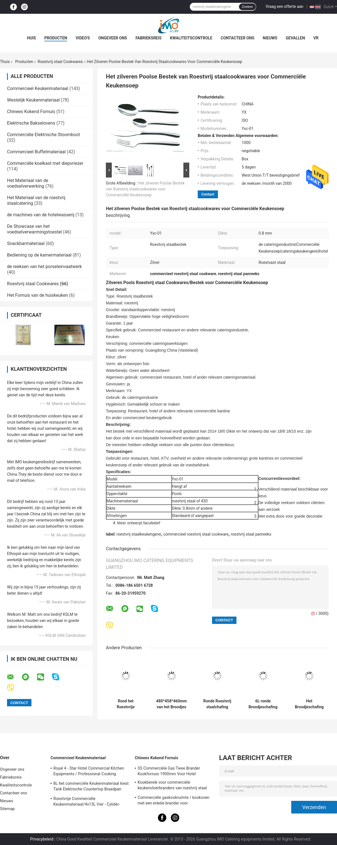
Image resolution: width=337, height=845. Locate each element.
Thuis (5, 61)
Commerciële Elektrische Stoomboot (43, 134)
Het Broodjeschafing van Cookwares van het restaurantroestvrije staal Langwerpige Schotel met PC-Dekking (309, 704)
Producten (55, 38)
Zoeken (247, 7)
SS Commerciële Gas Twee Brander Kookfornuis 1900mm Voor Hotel (169, 771)
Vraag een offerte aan (284, 6)
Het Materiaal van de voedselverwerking (27, 183)
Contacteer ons (237, 38)
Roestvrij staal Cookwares (60, 61)
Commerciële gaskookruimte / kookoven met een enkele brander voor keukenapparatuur (173, 801)
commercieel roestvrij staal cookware (195, 534)
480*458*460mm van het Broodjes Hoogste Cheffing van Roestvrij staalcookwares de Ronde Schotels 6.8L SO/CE (171, 704)
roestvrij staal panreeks (251, 534)
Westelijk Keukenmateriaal (33, 100)
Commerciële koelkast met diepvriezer (45, 163)
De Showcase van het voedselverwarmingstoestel (34, 229)
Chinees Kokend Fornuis (31, 111)
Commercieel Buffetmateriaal (36, 151)
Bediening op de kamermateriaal (39, 255)
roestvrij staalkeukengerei (139, 534)
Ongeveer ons (112, 38)
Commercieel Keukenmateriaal (37, 88)
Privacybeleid (41, 839)
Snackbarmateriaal (26, 243)
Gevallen (295, 38)
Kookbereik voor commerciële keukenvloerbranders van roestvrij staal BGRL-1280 (172, 786)
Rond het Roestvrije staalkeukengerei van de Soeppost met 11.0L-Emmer (126, 704)
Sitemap (7, 808)
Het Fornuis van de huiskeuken (37, 295)
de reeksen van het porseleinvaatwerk (44, 266)
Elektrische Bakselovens (31, 123)
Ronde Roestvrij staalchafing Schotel (217, 704)
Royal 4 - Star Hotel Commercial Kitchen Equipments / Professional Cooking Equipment (88, 772)
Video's (83, 38)
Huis (31, 38)
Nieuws (270, 38)
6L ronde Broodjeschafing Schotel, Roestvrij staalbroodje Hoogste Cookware (263, 704)
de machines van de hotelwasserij (40, 214)
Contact (207, 194)
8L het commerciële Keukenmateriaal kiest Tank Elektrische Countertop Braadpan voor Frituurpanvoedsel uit (91, 787)
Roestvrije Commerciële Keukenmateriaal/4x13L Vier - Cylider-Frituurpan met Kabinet (86, 802)
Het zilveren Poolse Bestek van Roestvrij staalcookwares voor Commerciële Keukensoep (145, 189)
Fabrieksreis (148, 38)
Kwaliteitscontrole (191, 38)
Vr (315, 38)
